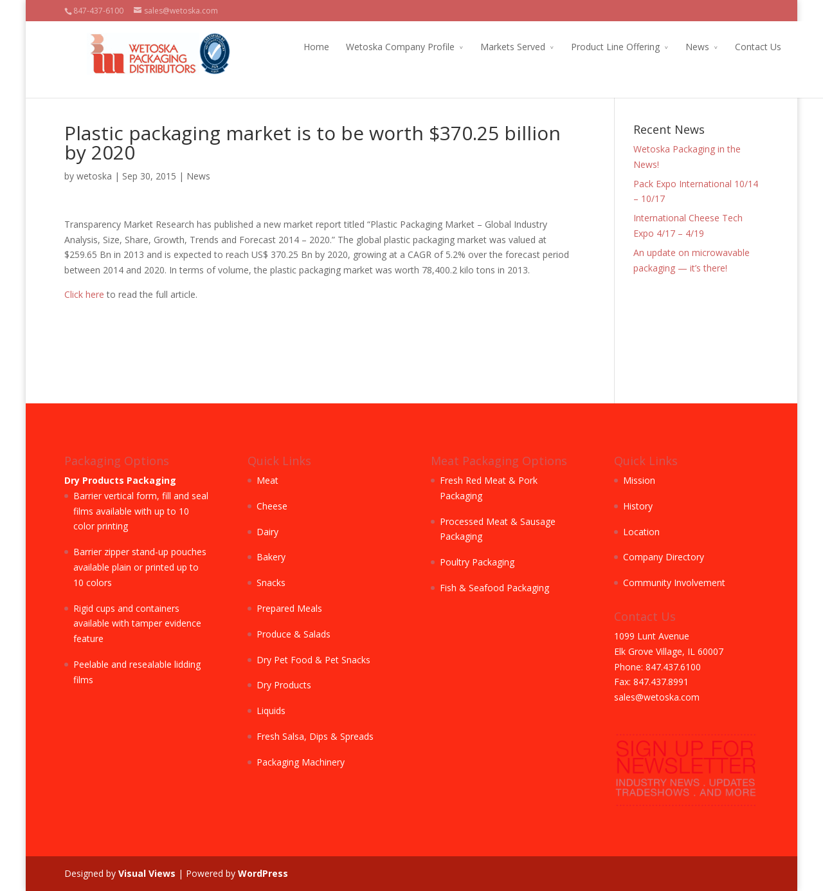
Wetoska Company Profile (377, 47)
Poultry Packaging (477, 562)
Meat (267, 480)
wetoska (94, 176)
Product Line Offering (592, 47)
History (638, 506)
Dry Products (284, 685)
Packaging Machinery (301, 762)
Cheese (272, 506)
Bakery (271, 557)
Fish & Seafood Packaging (494, 588)
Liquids (271, 710)
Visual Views (147, 873)
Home (294, 47)
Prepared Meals (289, 608)
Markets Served (490, 47)
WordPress (263, 873)
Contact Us (735, 47)
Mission (639, 480)
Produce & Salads (293, 634)
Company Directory (663, 557)
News (675, 47)
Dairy (267, 532)
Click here (84, 294)
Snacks (271, 582)
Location (641, 532)
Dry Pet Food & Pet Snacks (313, 660)
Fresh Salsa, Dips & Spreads (315, 736)
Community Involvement (674, 582)
